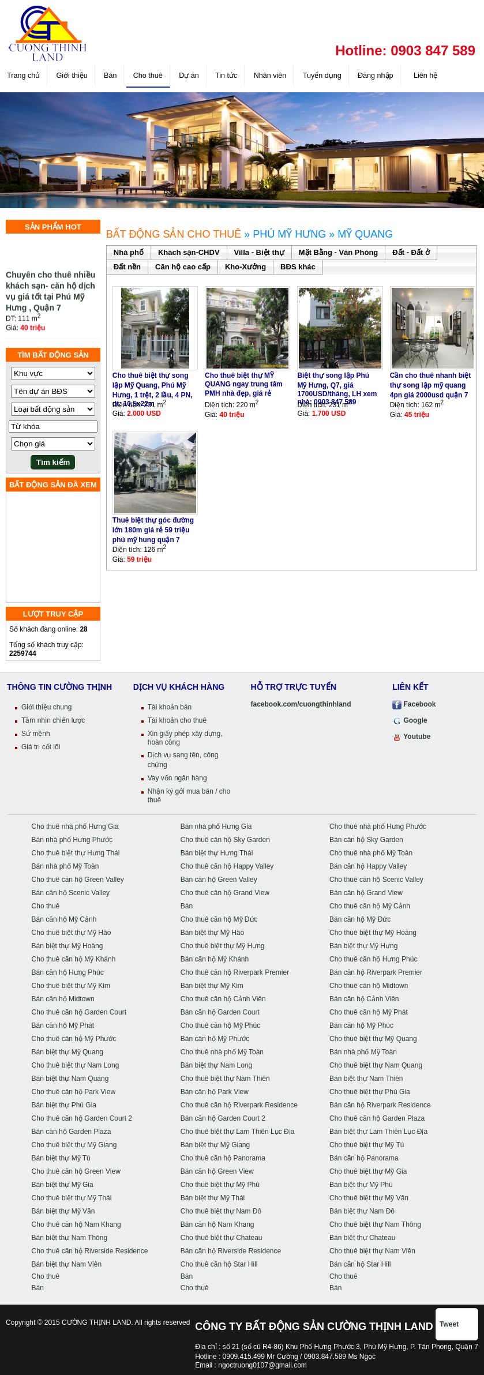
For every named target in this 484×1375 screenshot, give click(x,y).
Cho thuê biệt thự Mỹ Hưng (223, 946)
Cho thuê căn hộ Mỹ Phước (74, 1039)
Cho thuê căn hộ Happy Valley (227, 866)
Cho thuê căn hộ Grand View (225, 893)
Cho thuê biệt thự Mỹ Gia (368, 1171)
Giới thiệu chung (46, 707)
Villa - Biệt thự (259, 252)
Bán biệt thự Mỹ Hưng (363, 946)
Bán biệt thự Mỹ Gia (62, 1185)
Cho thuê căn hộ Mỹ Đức (219, 919)
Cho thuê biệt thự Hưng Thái (76, 853)
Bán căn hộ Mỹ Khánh (215, 959)
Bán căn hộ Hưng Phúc (68, 972)
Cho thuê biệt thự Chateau (221, 1238)
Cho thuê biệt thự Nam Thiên (225, 1079)
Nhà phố (129, 252)
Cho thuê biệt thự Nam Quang (375, 1065)
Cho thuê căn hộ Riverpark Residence (239, 1105)
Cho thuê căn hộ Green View (76, 1171)
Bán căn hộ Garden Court (220, 1012)
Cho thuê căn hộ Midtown (368, 986)
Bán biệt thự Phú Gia (64, 1105)
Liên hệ (425, 76)
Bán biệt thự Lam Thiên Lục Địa (378, 1132)
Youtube (411, 736)
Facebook (414, 704)
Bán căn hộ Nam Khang (217, 1224)
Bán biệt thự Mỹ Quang (67, 1052)
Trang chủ (23, 76)
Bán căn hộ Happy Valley (368, 866)
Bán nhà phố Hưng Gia (216, 826)
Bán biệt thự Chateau (362, 1238)
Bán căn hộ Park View (215, 1092)
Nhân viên (270, 76)
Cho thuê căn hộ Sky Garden (225, 840)
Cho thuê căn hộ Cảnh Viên (223, 999)
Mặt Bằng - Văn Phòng (338, 252)
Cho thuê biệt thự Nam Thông (375, 1224)
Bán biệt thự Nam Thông (70, 1238)
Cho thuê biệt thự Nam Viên (372, 1251)
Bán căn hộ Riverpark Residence (380, 1105)
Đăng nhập (375, 76)
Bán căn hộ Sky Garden (366, 840)
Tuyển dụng (322, 76)
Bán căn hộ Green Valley (219, 880)
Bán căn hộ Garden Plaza (71, 1132)
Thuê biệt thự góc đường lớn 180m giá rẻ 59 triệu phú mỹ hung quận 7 (153, 530)
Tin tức (226, 76)
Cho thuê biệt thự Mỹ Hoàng (373, 933)
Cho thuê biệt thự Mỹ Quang (373, 1039)
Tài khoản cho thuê (177, 720)
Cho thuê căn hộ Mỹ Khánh (74, 959)
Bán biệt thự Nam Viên (67, 1264)
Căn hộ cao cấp (183, 266)
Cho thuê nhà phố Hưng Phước (377, 826)
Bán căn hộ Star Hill (360, 1264)
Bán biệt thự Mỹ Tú (61, 1158)
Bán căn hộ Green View (217, 1171)
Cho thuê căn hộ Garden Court (79, 1012)
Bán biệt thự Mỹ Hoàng (67, 946)
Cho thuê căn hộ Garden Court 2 (82, 1118)
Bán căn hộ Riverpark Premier (375, 972)
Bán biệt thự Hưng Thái (217, 853)
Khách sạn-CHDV (189, 252)
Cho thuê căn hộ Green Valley (78, 880)
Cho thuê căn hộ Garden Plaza (377, 1118)
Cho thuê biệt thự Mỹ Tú (366, 1145)
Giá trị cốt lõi (40, 747)
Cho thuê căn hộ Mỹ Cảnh (369, 906)
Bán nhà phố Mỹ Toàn (65, 866)
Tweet (449, 1324)
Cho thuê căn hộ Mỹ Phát (368, 1012)
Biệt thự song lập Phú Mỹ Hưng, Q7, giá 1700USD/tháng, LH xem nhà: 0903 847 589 (337, 388)
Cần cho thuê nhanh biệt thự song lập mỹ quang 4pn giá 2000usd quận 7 (430, 385)
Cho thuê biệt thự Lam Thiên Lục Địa (238, 1132)
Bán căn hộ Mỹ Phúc (361, 1025)
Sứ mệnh (35, 734)
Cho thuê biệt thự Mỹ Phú (220, 1185)
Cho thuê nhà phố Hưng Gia (75, 826)
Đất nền (127, 266)
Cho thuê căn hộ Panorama (223, 1158)
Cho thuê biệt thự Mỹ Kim (71, 986)
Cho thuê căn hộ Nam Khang (76, 1224)
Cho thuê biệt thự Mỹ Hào (71, 933)
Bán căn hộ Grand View (366, 893)
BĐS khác (298, 266)
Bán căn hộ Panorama (364, 1158)
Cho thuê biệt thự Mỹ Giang (74, 1145)
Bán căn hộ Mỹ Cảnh (64, 919)
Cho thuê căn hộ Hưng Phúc (373, 959)
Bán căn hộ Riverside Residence (231, 1251)
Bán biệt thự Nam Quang (70, 1079)
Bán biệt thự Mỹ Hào (212, 933)
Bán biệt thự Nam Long (216, 1065)
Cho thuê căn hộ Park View (74, 1092)
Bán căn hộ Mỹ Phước (215, 1039)
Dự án (189, 76)
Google (409, 720)
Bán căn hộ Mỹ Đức (360, 919)
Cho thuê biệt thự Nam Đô (221, 1211)
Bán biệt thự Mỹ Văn (63, 1211)
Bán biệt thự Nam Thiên (366, 1079)
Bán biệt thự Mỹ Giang (215, 1145)
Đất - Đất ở (411, 252)
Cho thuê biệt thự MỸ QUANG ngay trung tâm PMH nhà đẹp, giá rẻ (244, 384)
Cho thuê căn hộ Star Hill (219, 1264)
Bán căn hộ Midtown (63, 999)
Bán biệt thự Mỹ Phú (361, 1185)
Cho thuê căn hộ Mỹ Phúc (220, 1025)
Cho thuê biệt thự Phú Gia (369, 1092)
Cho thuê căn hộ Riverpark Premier (235, 972)
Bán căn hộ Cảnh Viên (364, 999)
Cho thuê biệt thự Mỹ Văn (368, 1198)
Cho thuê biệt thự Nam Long (75, 1065)
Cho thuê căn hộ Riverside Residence (90, 1251)
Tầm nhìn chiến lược (53, 720)
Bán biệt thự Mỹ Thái (213, 1198)
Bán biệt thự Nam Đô (362, 1211)
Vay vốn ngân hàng (177, 778)
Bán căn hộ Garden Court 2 (223, 1118)
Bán (110, 76)
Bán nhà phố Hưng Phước (72, 840)
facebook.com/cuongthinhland (301, 704)
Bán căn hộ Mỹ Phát (63, 1025)
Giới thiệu (72, 76)
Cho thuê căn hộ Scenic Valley (376, 880)
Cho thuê (148, 76)
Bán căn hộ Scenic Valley (71, 893)
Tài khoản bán (170, 707)
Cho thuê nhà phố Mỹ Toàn (370, 853)
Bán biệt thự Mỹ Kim (212, 986)
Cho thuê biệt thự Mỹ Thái (72, 1198)
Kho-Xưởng (245, 266)
